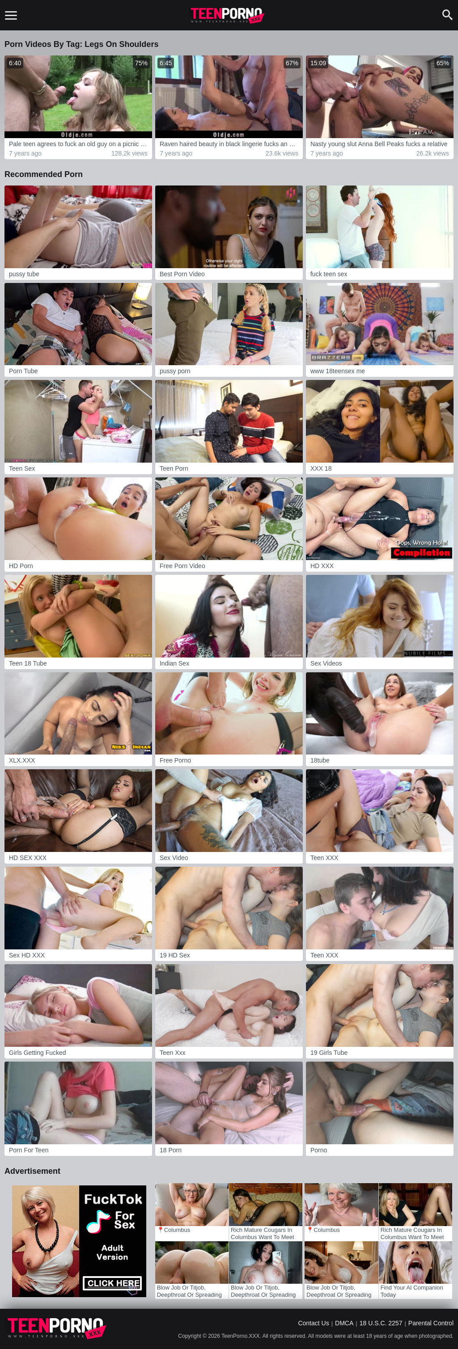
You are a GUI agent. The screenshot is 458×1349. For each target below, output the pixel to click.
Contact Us (313, 1323)
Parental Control (431, 1323)
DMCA (344, 1323)
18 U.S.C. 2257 (381, 1323)
